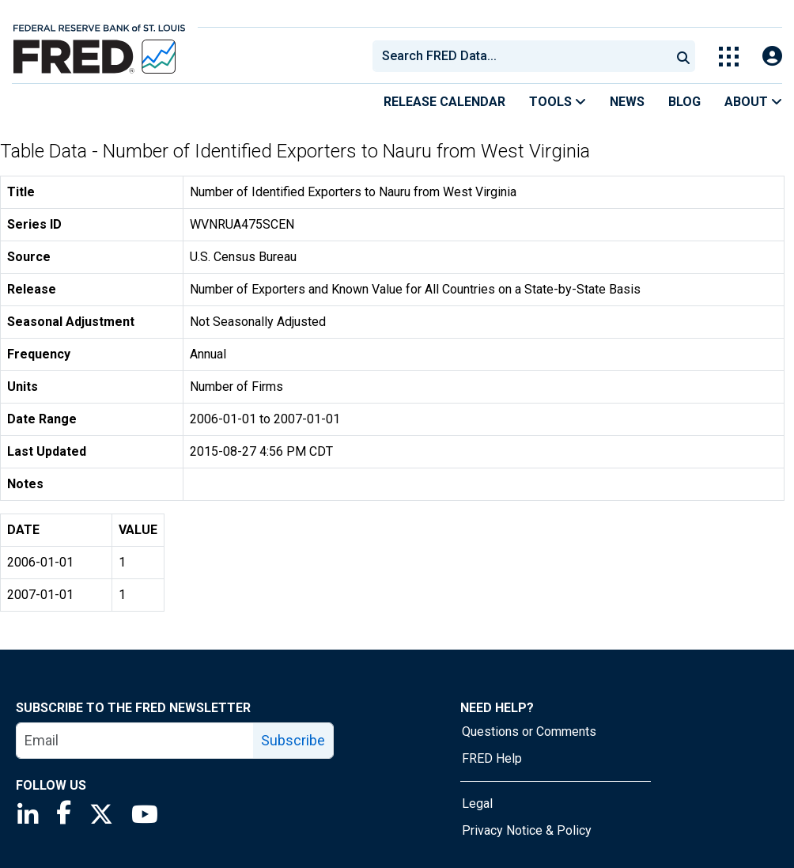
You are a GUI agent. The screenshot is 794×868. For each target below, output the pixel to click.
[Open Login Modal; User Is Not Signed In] (772, 56)
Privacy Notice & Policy (527, 830)
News (627, 101)
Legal (477, 803)
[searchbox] (524, 56)
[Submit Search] (683, 56)
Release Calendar (444, 101)
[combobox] (520, 56)
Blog (684, 101)
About (753, 101)
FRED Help (492, 758)
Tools (557, 101)
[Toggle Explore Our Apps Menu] (729, 56)
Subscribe (293, 740)
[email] (135, 740)
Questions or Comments (529, 731)
